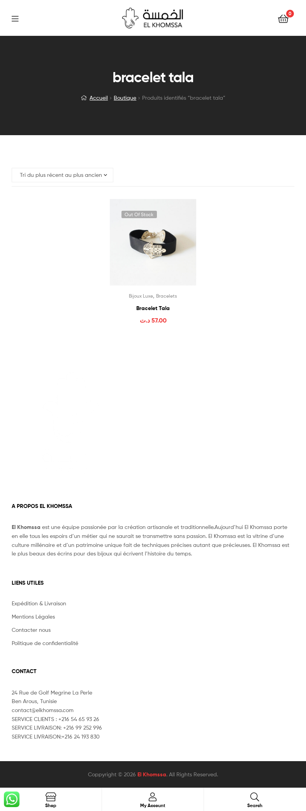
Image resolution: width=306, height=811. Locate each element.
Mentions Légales (33, 616)
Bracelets (166, 296)
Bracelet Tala (153, 308)
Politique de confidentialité (45, 643)
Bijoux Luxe (141, 296)
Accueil (99, 97)
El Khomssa (151, 774)
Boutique (125, 97)
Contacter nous (31, 629)
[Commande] (62, 175)
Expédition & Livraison (39, 603)
